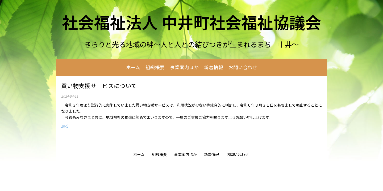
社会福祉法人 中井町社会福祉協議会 (191, 21)
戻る (65, 126)
